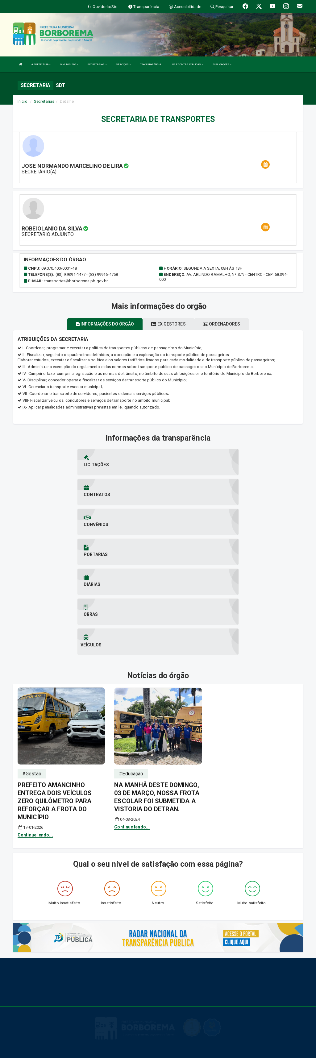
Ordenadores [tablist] (221, 324)
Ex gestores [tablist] (168, 324)
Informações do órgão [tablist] (105, 324)
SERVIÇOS (123, 64)
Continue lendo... (35, 745)
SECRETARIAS (97, 64)
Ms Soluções (136, 1050)
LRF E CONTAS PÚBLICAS (186, 64)
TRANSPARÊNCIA (150, 64)
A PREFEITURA (41, 64)
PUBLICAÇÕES (222, 64)
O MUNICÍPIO (69, 64)
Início (22, 101)
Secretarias (44, 101)
